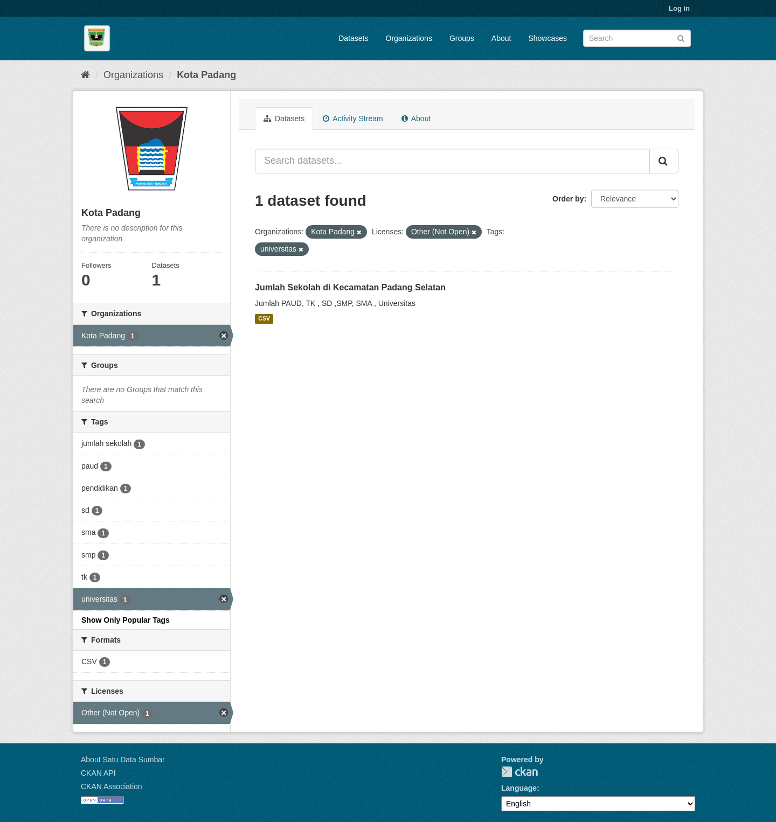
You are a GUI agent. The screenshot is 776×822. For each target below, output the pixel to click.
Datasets (353, 38)
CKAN (519, 771)
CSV (264, 319)
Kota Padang (206, 74)
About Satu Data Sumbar (123, 759)
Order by (568, 198)
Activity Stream (353, 118)
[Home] (85, 74)
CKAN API (98, 773)
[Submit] (680, 37)
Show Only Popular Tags (125, 620)
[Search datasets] (637, 38)
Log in (679, 8)
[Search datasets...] (452, 161)
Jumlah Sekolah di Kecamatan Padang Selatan (350, 287)
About (501, 38)
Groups (461, 38)
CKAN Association (111, 786)
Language (519, 788)
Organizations (409, 38)
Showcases (547, 38)
